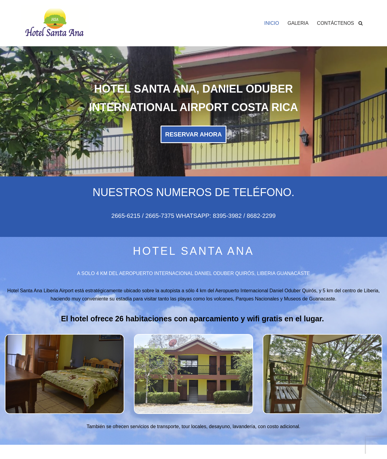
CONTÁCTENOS (335, 23)
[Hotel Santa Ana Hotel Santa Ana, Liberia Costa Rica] (55, 23)
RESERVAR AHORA (193, 134)
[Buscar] (360, 23)
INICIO (271, 23)
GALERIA (298, 23)
